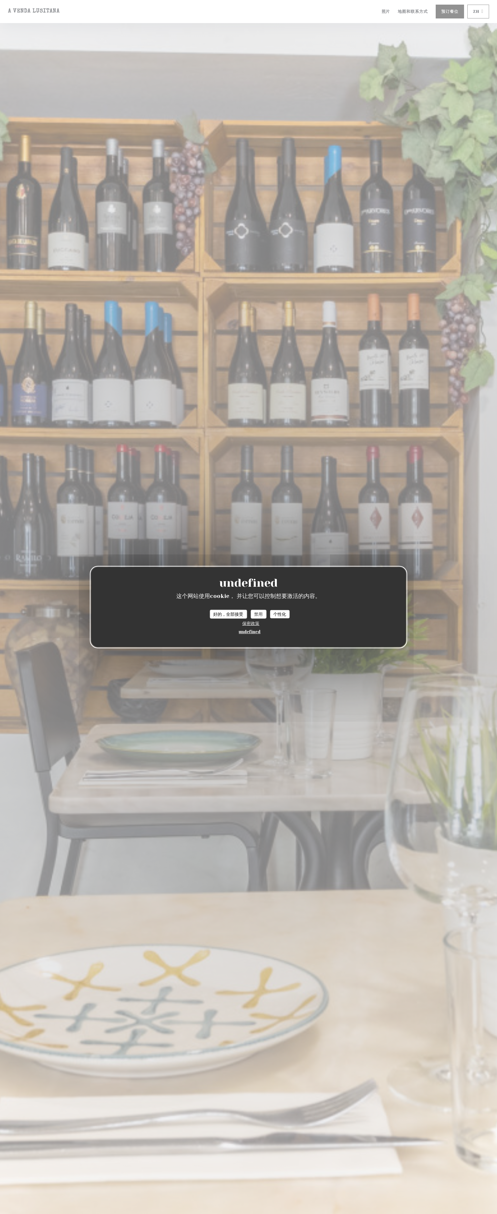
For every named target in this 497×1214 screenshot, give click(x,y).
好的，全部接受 (228, 613)
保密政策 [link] (250, 623)
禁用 (258, 613)
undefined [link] (249, 631)
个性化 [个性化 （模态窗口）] (279, 613)
